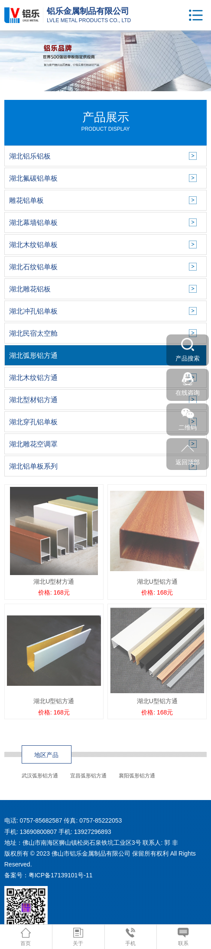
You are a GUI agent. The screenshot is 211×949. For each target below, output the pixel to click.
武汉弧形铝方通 (40, 776)
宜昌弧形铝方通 (88, 776)
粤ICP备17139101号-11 (61, 875)
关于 (78, 937)
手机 (130, 937)
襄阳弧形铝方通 (137, 776)
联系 (183, 937)
